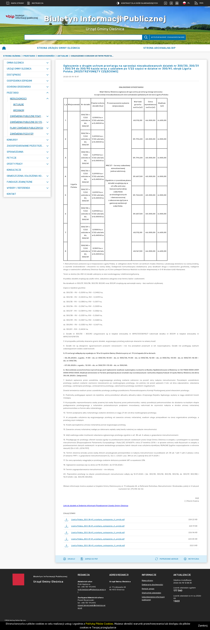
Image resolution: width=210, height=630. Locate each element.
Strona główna (12, 56)
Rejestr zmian (148, 589)
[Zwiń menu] (47, 92)
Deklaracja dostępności (152, 584)
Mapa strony (15, 3)
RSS (198, 3)
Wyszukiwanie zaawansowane (168, 37)
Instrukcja (35, 3)
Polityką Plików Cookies (99, 623)
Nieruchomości (46, 56)
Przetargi (29, 56)
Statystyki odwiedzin (151, 593)
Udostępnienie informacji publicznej (153, 598)
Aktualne (62, 56)
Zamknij (203, 625)
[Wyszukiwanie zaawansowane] (83, 37)
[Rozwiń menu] (47, 62)
